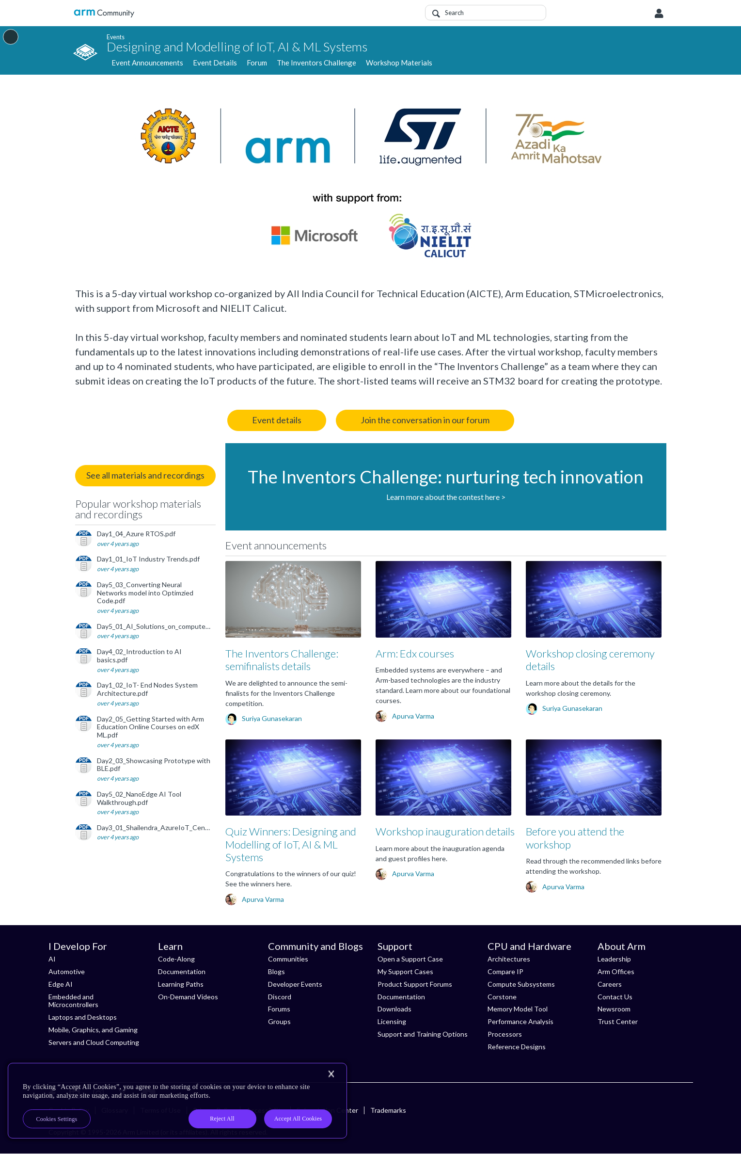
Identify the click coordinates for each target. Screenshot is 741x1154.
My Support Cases (405, 971)
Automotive (66, 971)
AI (52, 959)
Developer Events (295, 984)
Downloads (394, 1009)
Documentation (181, 971)
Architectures (509, 959)
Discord (279, 997)
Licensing (392, 1021)
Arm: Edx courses (415, 653)
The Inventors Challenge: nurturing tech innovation (446, 476)
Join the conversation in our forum (425, 420)
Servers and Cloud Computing (93, 1042)
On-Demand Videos (188, 997)
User (659, 13)
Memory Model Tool (518, 1009)
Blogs (276, 971)
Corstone (502, 997)
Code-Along (176, 959)
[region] (177, 1100)
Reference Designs (517, 1046)
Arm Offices (616, 971)
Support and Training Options (423, 1034)
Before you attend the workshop (575, 837)
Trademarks (388, 1110)
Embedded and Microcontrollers (73, 1001)
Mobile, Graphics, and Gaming (93, 1030)
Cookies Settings (57, 1119)
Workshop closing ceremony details (590, 660)
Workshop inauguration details (445, 831)
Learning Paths (181, 984)
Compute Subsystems (521, 984)
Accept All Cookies (298, 1118)
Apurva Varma (413, 716)
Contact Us (615, 997)
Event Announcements (147, 63)
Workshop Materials (399, 63)
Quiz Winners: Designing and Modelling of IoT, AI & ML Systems (290, 844)
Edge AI (60, 984)
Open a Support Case (410, 959)
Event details (276, 420)
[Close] (331, 1074)
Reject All (222, 1118)
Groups (279, 1021)
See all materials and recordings (145, 475)
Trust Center (618, 1021)
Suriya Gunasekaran (272, 718)
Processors (505, 1034)
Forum (257, 63)
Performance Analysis (520, 1021)
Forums (279, 1009)
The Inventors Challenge (316, 63)
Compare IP (505, 971)
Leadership (614, 959)
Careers (610, 984)
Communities (288, 959)
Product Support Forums (415, 984)
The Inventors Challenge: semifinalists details (281, 660)
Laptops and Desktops (82, 1017)
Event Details (215, 63)
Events (116, 36)
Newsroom (614, 1009)
